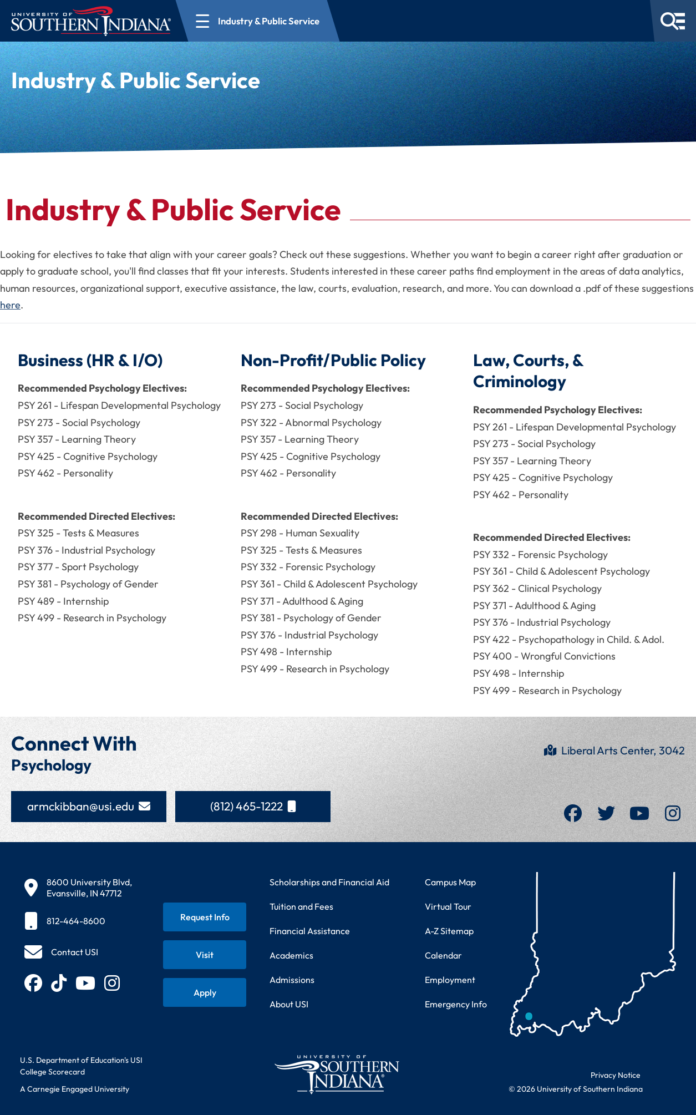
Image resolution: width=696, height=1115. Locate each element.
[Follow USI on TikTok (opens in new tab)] (59, 983)
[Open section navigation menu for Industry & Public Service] (258, 21)
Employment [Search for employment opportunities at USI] (450, 979)
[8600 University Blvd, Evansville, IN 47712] (78, 887)
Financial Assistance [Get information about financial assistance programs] (310, 930)
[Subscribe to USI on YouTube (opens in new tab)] (85, 983)
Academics (291, 955)
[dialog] (662, 1081)
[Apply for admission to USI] (204, 992)
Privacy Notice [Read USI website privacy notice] (616, 1075)
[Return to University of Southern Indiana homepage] (336, 1074)
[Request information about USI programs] (204, 917)
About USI (289, 1004)
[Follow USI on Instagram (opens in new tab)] (112, 983)
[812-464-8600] (78, 921)
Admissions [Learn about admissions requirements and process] (292, 979)
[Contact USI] (61, 952)
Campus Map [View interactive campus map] (450, 882)
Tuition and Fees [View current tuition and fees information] (301, 906)
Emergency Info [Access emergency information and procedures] (456, 1004)
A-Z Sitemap (449, 930)
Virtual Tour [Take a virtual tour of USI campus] (448, 906)
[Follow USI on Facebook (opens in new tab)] (33, 983)
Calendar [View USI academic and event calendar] (443, 955)
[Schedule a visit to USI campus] (204, 954)
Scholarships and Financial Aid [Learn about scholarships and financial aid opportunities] (329, 882)
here (10, 304)
